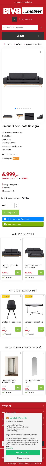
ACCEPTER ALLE (23, 452)
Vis (18, 272)
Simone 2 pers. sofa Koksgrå (10, 266)
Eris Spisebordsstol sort (11, 322)
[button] (15, 108)
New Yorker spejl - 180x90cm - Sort (9, 381)
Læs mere (9, 448)
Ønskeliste (28, 2)
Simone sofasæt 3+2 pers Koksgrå (33, 266)
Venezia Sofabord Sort (34, 322)
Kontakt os (19, 2)
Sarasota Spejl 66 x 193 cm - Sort (34, 381)
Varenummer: (7, 154)
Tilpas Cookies (23, 458)
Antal (4, 206)
